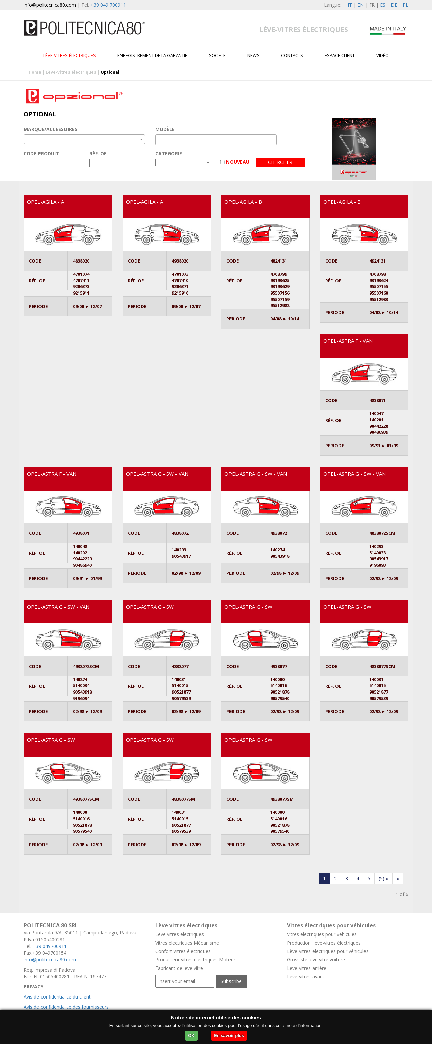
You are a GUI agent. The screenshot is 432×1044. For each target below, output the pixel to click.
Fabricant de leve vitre (179, 968)
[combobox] (84, 139)
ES (382, 5)
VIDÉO (382, 55)
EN (360, 5)
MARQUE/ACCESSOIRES (50, 129)
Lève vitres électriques (179, 934)
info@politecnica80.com (50, 5)
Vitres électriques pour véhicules (322, 934)
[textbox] (159, 139)
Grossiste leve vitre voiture (316, 959)
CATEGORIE (168, 153)
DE (394, 5)
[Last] (397, 878)
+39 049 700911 (108, 5)
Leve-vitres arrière (306, 968)
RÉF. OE (98, 153)
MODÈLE (165, 129)
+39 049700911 (50, 946)
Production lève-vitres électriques (324, 943)
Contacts (292, 55)
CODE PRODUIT (41, 153)
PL (405, 5)
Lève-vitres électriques (69, 55)
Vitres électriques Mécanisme (187, 943)
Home (35, 72)
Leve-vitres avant (305, 976)
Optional (110, 72)
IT (350, 5)
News (253, 55)
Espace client (340, 55)
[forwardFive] (383, 878)
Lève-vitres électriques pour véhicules (328, 951)
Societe (217, 55)
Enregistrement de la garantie (152, 55)
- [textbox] (27, 139)
